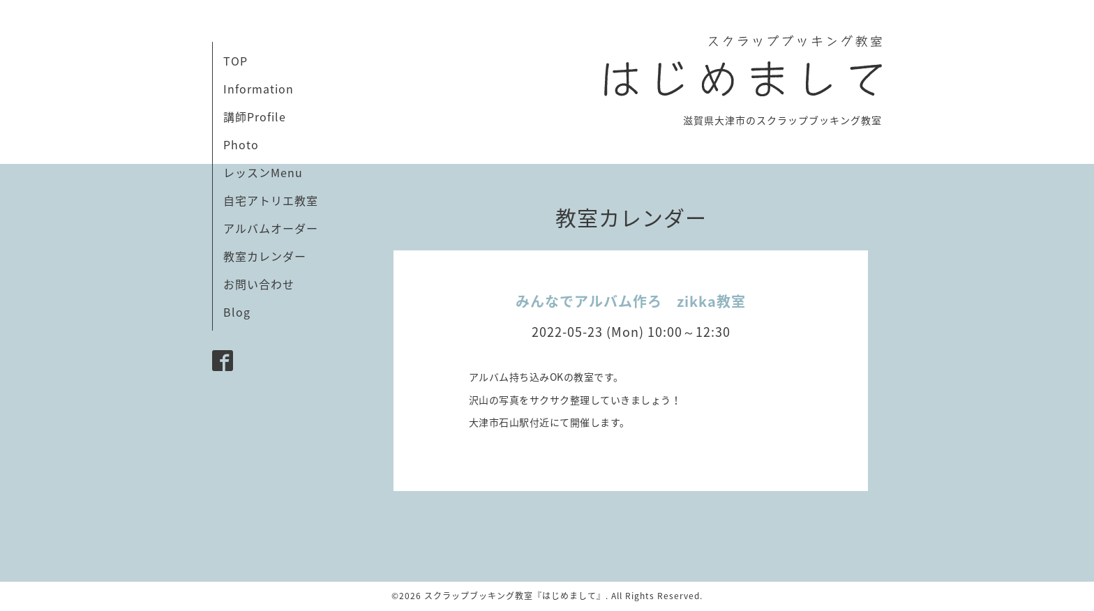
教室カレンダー (264, 256)
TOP (235, 60)
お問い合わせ (258, 284)
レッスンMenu (263, 172)
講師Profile (254, 116)
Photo (241, 144)
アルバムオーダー (270, 228)
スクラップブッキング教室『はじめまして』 (515, 595)
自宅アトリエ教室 (270, 200)
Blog (236, 311)
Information (258, 88)
